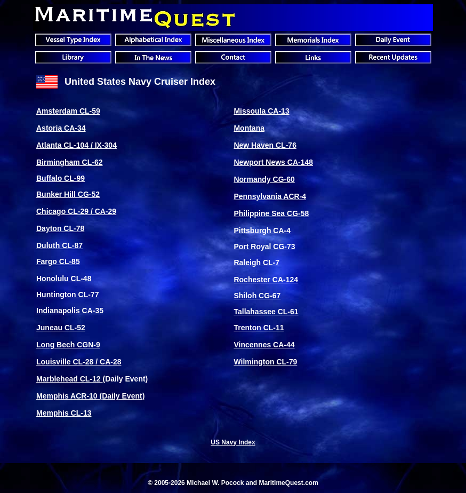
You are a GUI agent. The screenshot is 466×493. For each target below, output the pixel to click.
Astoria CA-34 (61, 128)
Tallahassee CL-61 (266, 311)
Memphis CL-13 (63, 413)
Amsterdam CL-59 (68, 111)
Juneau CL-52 (60, 327)
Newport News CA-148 (273, 162)
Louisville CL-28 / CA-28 (78, 361)
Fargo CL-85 (58, 261)
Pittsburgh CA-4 (262, 230)
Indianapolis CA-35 (69, 310)
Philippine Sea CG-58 (271, 213)
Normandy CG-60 (264, 179)
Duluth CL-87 (59, 245)
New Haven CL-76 (265, 145)
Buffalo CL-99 (60, 178)
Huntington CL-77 (67, 294)
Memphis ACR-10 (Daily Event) (90, 396)
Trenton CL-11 (259, 327)
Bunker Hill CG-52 (68, 194)
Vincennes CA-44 (264, 344)
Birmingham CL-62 (69, 162)
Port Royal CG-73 (264, 246)
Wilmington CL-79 (265, 361)
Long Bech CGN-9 (68, 344)
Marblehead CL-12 (69, 379)
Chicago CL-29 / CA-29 (76, 211)
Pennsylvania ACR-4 (270, 196)
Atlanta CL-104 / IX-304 (76, 145)
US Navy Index (233, 442)
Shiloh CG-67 (257, 295)
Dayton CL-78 (60, 228)
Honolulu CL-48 (63, 278)
